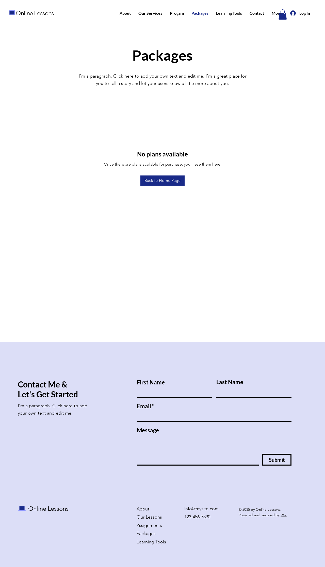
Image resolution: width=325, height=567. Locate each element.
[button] (282, 14)
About (143, 509)
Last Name (229, 382)
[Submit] (276, 460)
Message (148, 430)
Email (144, 406)
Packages (146, 533)
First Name (151, 382)
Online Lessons (35, 13)
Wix (283, 515)
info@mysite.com (201, 508)
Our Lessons (149, 517)
